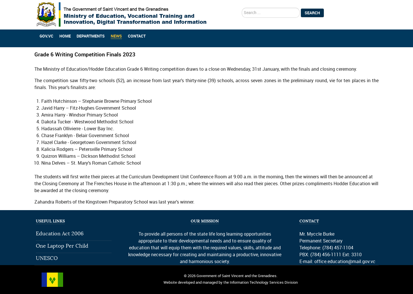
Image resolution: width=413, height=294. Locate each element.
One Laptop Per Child (62, 246)
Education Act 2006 (59, 234)
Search (312, 13)
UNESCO (47, 258)
